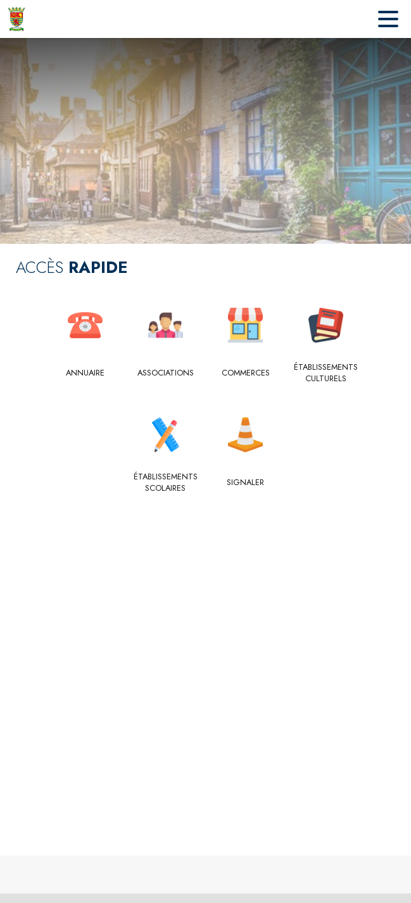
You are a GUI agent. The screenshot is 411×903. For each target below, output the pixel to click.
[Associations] (166, 373)
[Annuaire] (86, 373)
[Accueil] (16, 19)
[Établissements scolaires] (166, 483)
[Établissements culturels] (326, 373)
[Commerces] (246, 373)
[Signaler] (246, 482)
